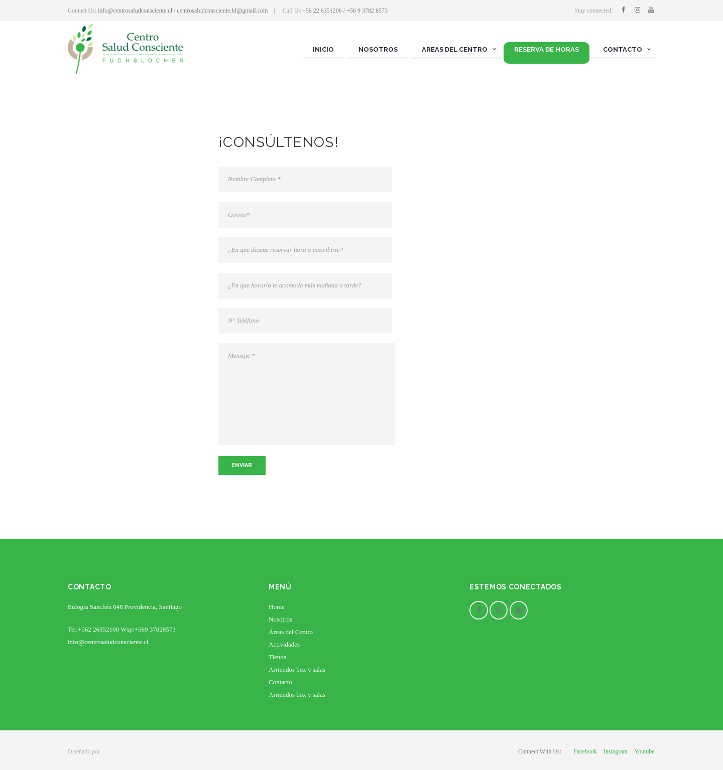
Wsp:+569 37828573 (148, 629)
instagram (616, 751)
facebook (585, 751)
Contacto (280, 682)
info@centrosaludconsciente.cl (108, 642)
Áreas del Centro (291, 632)
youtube (644, 751)
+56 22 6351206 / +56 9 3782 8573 (345, 10)
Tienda (278, 657)
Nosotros (280, 619)
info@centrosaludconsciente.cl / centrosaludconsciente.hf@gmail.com (183, 10)
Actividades (284, 644)
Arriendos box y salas (297, 669)
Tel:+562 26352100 (93, 629)
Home (277, 606)
